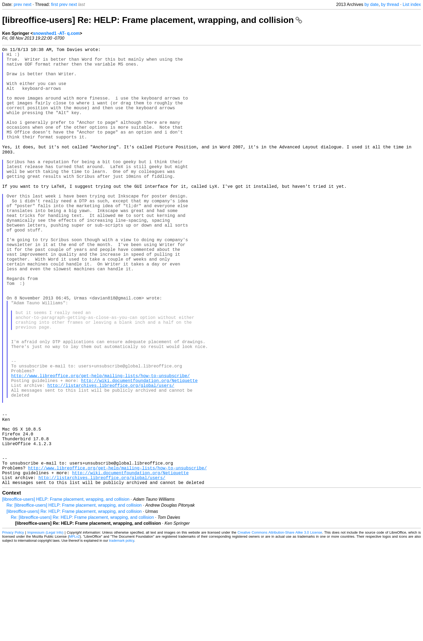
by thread (390, 4)
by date (371, 4)
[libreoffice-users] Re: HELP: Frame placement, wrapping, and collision (152, 20)
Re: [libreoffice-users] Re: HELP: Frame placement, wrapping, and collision (82, 613)
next (27, 4)
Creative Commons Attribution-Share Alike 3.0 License (280, 629)
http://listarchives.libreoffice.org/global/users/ (110, 460)
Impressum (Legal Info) (45, 629)
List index (411, 4)
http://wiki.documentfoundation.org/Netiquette (139, 454)
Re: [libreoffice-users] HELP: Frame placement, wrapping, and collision (74, 601)
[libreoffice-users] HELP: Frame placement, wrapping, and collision (65, 595)
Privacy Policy (13, 629)
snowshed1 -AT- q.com (56, 33)
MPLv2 (74, 633)
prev (18, 4)
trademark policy (121, 637)
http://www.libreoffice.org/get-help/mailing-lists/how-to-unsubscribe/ (100, 448)
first (54, 4)
